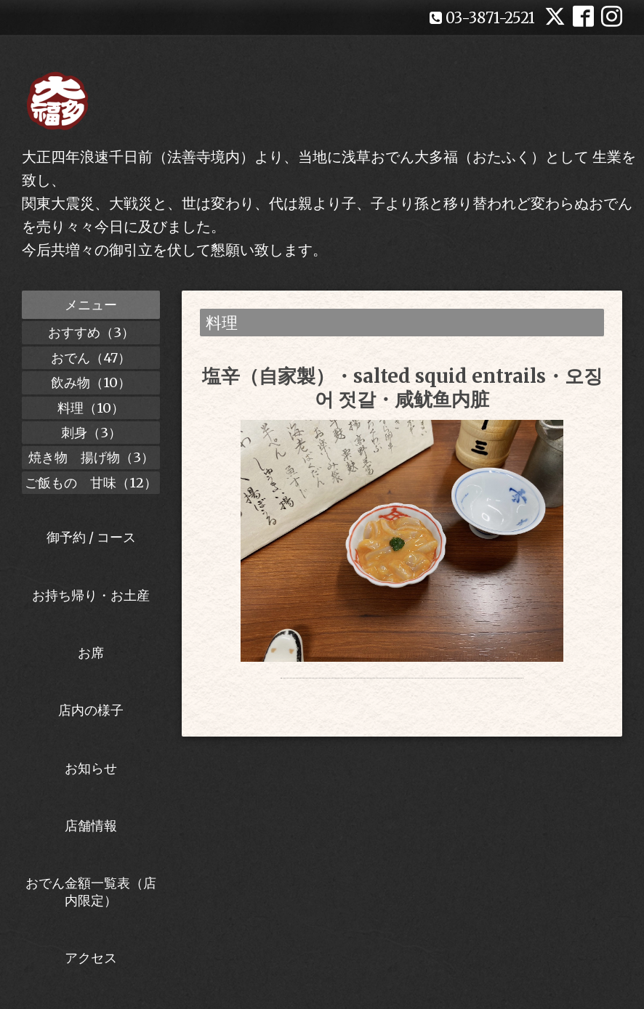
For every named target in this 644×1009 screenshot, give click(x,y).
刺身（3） (91, 432)
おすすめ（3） (91, 332)
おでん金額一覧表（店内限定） (90, 891)
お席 (91, 652)
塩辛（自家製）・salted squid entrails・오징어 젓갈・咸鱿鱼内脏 (402, 387)
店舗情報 (91, 825)
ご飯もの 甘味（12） (91, 482)
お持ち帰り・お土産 (91, 595)
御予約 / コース (91, 537)
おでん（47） (91, 357)
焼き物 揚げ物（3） (91, 457)
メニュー (91, 304)
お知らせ (91, 768)
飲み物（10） (91, 382)
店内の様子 (91, 710)
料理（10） (90, 408)
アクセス (91, 957)
